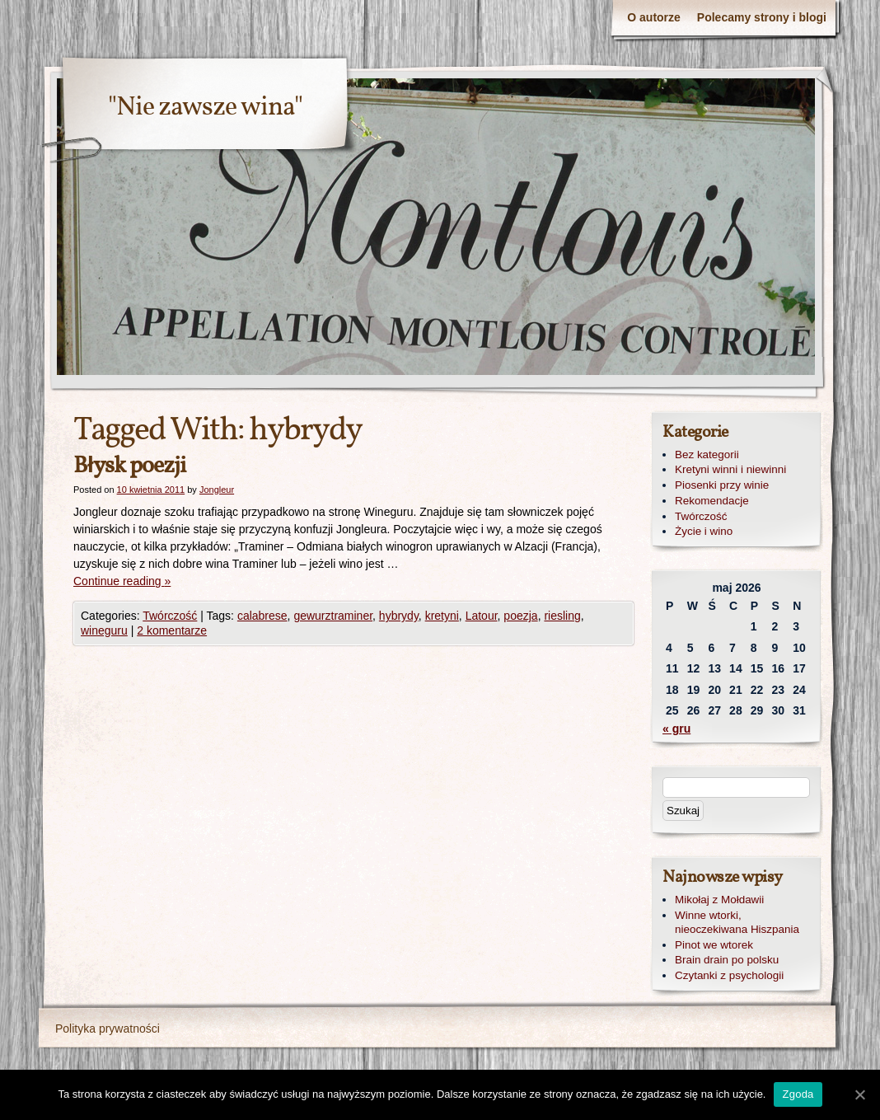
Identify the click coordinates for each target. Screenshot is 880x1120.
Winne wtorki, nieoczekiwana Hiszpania (737, 922)
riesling (562, 615)
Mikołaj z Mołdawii (719, 899)
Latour (482, 615)
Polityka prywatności (107, 1028)
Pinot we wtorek (714, 945)
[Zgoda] (859, 1094)
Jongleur (216, 489)
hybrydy (399, 615)
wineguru (104, 630)
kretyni (442, 615)
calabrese (262, 615)
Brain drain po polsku (727, 960)
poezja (520, 615)
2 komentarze (172, 630)
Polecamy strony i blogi (761, 17)
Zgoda (797, 1094)
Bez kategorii (707, 454)
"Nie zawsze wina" (205, 108)
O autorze (654, 17)
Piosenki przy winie (722, 485)
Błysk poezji (129, 466)
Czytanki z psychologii (729, 975)
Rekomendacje (712, 500)
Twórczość (170, 615)
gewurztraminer (332, 615)
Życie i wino (704, 531)
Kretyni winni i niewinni (730, 469)
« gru (676, 728)
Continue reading (122, 581)
